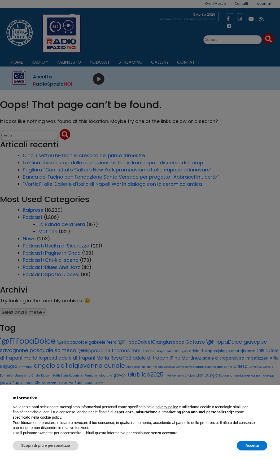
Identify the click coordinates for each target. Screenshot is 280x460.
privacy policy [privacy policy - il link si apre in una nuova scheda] (167, 407)
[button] (264, 398)
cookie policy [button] (50, 417)
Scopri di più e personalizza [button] (45, 445)
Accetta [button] (252, 445)
